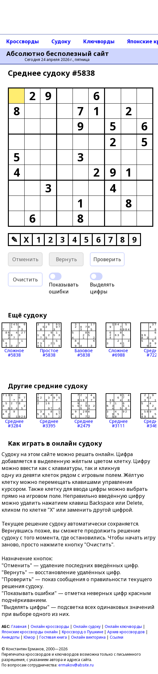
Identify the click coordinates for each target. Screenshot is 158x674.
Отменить (25, 259)
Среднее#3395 (48, 410)
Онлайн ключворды (123, 626)
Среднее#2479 (83, 410)
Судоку (61, 41)
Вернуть (66, 259)
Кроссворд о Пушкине (82, 632)
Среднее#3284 (14, 410)
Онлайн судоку (87, 626)
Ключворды (98, 41)
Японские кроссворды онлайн (30, 632)
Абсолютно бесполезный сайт (57, 54)
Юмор (29, 637)
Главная (18, 626)
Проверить (107, 259)
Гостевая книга (53, 637)
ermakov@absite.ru (76, 665)
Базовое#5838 (83, 339)
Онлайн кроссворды (50, 626)
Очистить (25, 279)
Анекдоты (11, 637)
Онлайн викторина (88, 637)
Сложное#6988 (118, 339)
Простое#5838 (48, 339)
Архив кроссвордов (126, 632)
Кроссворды (22, 41)
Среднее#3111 (118, 410)
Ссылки (116, 637)
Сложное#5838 (14, 339)
